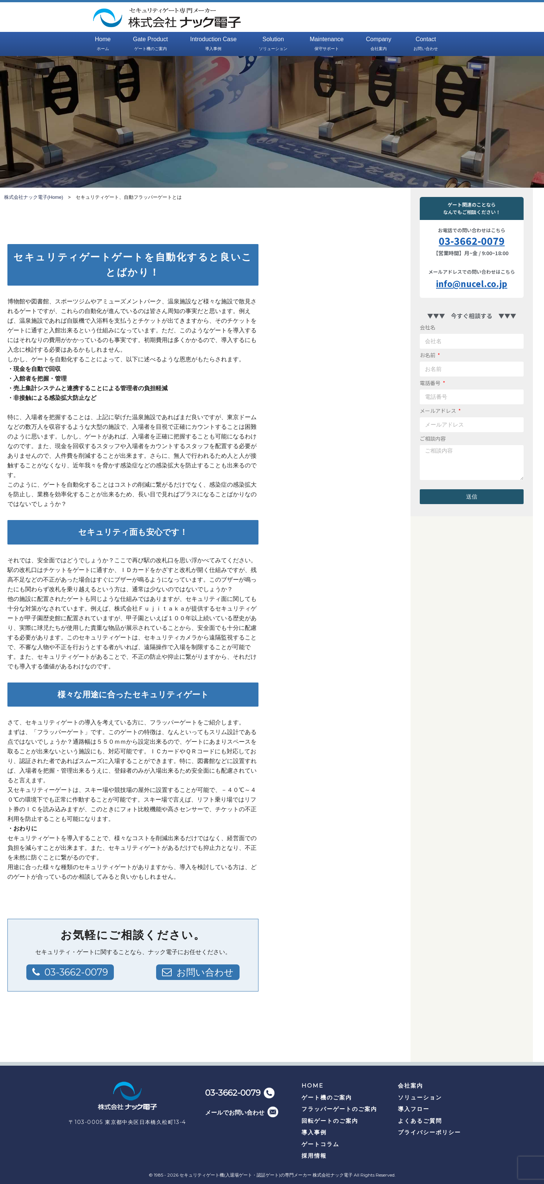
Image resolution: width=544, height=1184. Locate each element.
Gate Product (150, 44)
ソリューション (420, 1097)
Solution (273, 44)
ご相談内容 (433, 438)
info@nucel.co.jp (471, 283)
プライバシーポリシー (429, 1132)
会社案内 (410, 1085)
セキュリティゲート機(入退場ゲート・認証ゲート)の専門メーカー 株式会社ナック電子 (266, 1175)
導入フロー (413, 1108)
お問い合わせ (204, 972)
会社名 (427, 327)
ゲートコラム (320, 1144)
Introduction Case (213, 44)
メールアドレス (438, 410)
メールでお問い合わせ (234, 1112)
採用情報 (314, 1155)
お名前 (428, 355)
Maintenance (327, 44)
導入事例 (314, 1132)
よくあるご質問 (420, 1120)
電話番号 (431, 383)
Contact (425, 44)
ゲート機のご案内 (326, 1097)
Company (378, 44)
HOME (312, 1085)
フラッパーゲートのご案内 (339, 1108)
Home (103, 44)
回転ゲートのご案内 (329, 1120)
